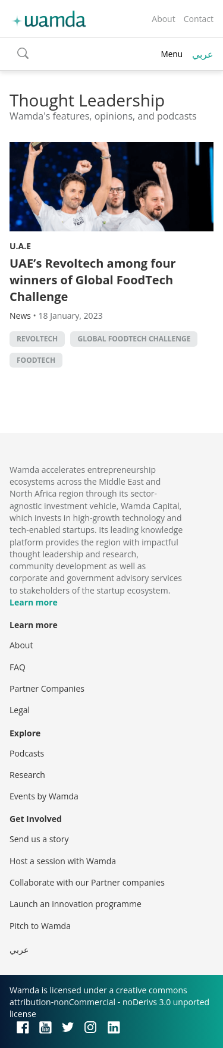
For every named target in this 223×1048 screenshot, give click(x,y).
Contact (198, 18)
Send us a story (39, 839)
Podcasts (27, 753)
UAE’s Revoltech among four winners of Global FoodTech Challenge (93, 280)
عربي (202, 54)
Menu (172, 53)
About (163, 18)
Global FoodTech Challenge (133, 339)
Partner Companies (47, 688)
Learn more (34, 602)
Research (27, 774)
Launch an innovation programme (76, 903)
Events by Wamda (44, 796)
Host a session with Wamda (63, 861)
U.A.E (20, 246)
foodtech (36, 360)
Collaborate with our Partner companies (87, 882)
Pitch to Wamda (40, 925)
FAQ (18, 667)
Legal (20, 710)
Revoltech (37, 339)
